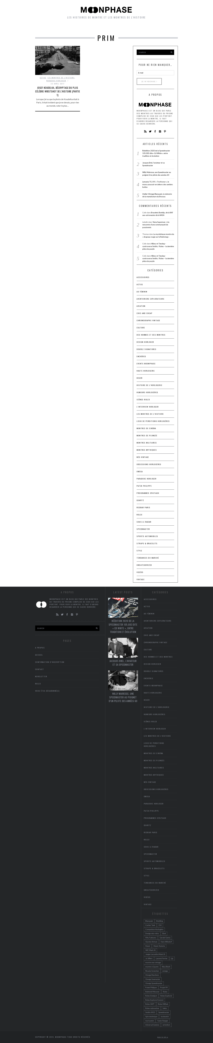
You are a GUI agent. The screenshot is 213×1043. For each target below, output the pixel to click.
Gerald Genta (165, 938)
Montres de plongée (147, 435)
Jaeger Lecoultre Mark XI (155, 954)
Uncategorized (144, 565)
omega (165, 971)
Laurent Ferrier (161, 958)
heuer (139, 378)
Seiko (165, 1008)
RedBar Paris (143, 507)
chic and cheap (144, 313)
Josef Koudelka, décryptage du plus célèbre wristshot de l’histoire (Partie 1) (57, 91)
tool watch (149, 1021)
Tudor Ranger (162, 1021)
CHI (160, 925)
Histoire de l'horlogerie (149, 385)
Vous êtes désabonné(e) (47, 691)
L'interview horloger (148, 407)
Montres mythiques (147, 450)
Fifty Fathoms (150, 938)
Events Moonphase (146, 363)
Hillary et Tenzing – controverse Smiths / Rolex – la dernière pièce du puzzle (158, 246)
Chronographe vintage (148, 320)
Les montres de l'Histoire (61, 78)
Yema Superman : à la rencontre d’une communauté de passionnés (155, 224)
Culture (141, 327)
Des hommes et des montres (151, 335)
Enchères (141, 356)
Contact (39, 669)
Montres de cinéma (146, 428)
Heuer (147, 946)
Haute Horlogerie (146, 371)
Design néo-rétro (152, 933)
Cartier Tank (150, 925)
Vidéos (140, 572)
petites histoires (86, 27)
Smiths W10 (150, 1012)
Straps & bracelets (147, 543)
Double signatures (146, 349)
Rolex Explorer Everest (154, 1000)
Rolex (139, 514)
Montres (62, 27)
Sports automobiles (147, 536)
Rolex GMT (149, 1004)
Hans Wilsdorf (166, 942)
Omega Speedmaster (153, 983)
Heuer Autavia (159, 946)
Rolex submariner (152, 1008)
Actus (43, 78)
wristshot (166, 1025)
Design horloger (145, 342)
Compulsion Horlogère (154, 929)
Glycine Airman (151, 942)
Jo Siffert (148, 958)
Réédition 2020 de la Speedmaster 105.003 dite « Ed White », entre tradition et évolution (156, 153)
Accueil (46, 27)
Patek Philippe (144, 486)
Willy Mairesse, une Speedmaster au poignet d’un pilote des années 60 (123, 697)
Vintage (141, 579)
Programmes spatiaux (148, 493)
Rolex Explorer (166, 996)
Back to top (162, 1037)
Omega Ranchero (152, 975)
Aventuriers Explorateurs (150, 299)
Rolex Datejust (151, 996)
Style (139, 550)
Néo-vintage (143, 457)
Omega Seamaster (152, 979)
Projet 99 (164, 987)
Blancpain (149, 921)
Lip (172, 958)
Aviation (141, 306)
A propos (166, 27)
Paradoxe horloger (56, 81)
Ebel (164, 933)
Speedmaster (143, 529)
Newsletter (146, 27)
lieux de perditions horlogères (153, 421)
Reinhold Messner (152, 992)
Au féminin (142, 291)
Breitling (159, 921)
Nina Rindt (166, 967)
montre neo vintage (153, 962)
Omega (140, 471)
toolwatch (165, 1016)
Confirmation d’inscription (49, 662)
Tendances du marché (148, 558)
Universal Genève (152, 1025)
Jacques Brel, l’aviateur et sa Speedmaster (123, 662)
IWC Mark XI (150, 950)
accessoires (143, 277)
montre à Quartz (152, 967)
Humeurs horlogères (118, 27)
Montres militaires (147, 443)
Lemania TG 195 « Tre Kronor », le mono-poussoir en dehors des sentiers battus (157, 184)
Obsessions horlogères (149, 464)
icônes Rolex (143, 399)
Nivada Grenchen (152, 971)
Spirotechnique (151, 1016)
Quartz (140, 500)
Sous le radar (144, 522)
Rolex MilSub (163, 1004)
